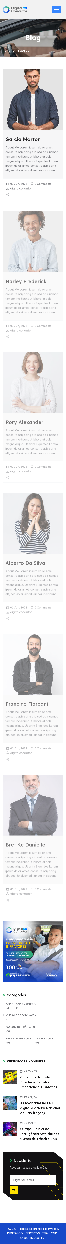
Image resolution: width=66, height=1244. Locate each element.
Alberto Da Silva (25, 564)
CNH (9, 1003)
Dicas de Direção (18, 1038)
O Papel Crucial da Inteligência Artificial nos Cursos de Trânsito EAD (39, 1134)
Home (7, 50)
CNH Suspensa (26, 1003)
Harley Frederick (26, 283)
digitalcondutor (21, 189)
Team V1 (23, 50)
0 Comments (42, 184)
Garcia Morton (23, 140)
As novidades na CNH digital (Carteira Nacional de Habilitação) (40, 1108)
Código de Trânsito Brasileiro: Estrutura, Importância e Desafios (38, 1082)
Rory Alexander (24, 424)
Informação (44, 1038)
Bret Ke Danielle (25, 846)
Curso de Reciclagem (21, 1015)
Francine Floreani (26, 705)
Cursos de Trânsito (20, 1026)
